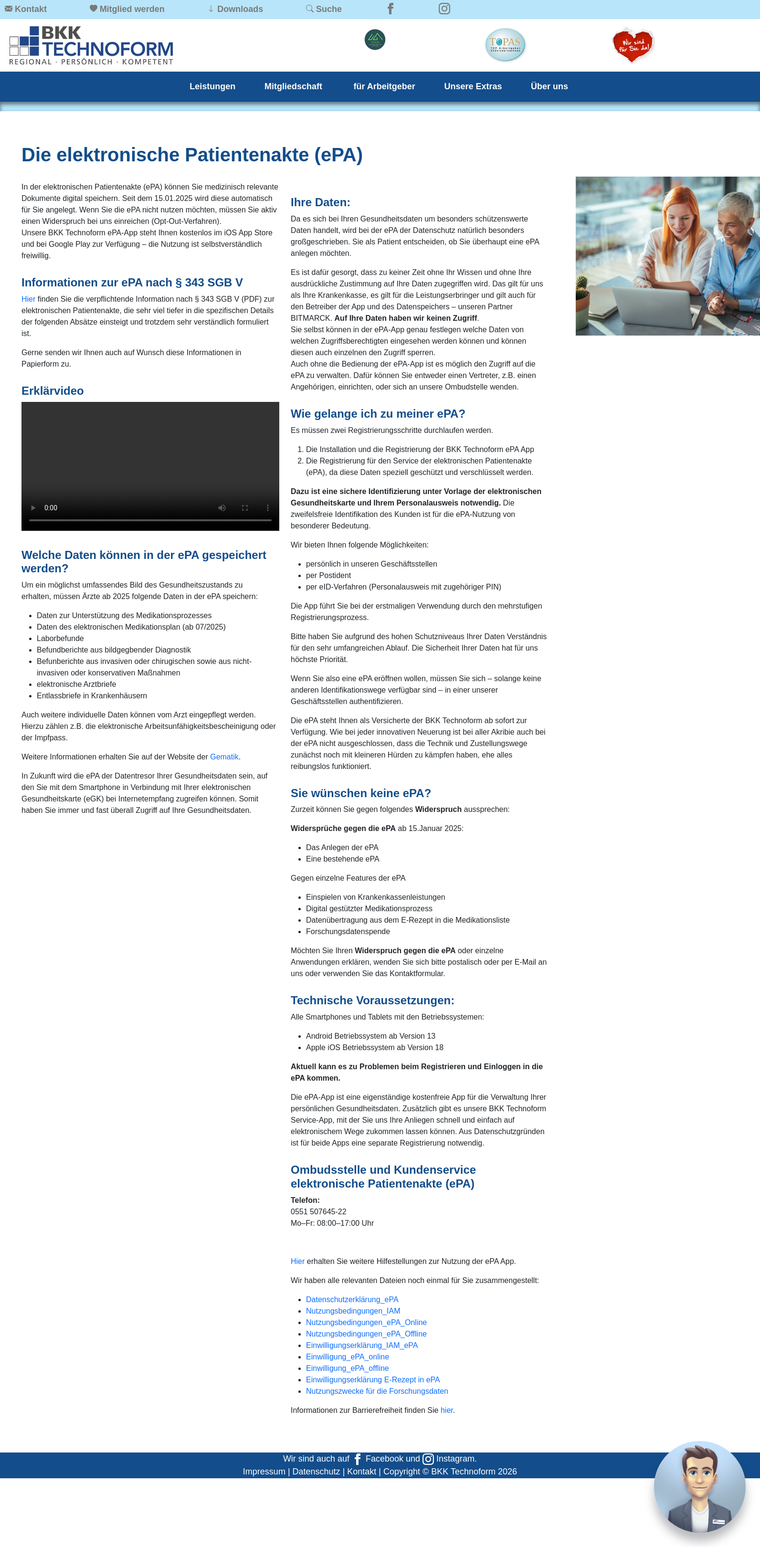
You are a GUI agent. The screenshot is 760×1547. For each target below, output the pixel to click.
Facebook (377, 1458)
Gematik (224, 757)
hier (447, 1410)
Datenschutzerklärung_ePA (352, 1299)
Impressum (264, 1471)
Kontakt (361, 1471)
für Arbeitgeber (384, 86)
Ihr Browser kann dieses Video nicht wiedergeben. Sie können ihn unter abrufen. (150, 466)
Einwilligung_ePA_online (347, 1357)
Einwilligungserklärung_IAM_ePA (362, 1345)
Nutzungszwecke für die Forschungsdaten (377, 1391)
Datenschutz (316, 1471)
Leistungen (212, 86)
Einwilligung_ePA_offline (347, 1368)
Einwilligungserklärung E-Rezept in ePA (373, 1380)
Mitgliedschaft (294, 86)
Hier (28, 299)
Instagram (448, 1458)
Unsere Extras (473, 86)
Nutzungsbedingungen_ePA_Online (366, 1322)
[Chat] (700, 1487)
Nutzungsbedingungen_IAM (353, 1311)
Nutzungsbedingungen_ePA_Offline (366, 1334)
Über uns (549, 86)
